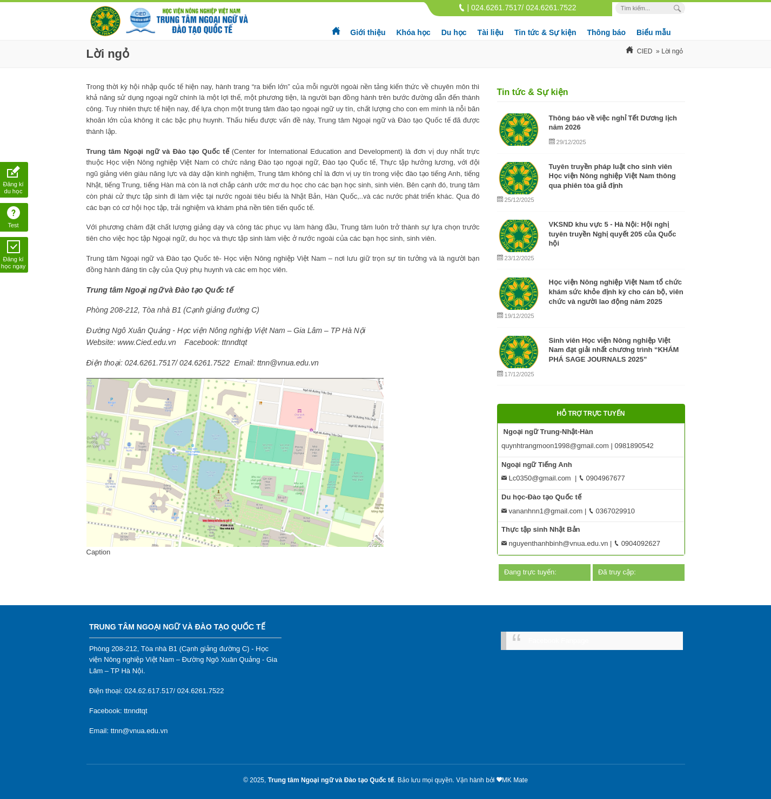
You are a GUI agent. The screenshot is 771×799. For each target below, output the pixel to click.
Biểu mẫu (653, 32)
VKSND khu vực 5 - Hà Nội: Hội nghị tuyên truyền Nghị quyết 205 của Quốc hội (612, 233)
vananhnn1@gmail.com (541, 511)
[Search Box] (679, 8)
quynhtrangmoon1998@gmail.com (555, 446)
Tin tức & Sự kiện (545, 32)
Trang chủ (336, 27)
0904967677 (602, 478)
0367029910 (611, 511)
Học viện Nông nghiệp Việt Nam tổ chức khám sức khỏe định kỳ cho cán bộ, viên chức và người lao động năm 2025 (616, 291)
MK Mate (515, 780)
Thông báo (606, 32)
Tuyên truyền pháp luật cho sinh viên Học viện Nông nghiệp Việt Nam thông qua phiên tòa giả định (612, 175)
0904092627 (637, 543)
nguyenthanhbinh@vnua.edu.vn (554, 543)
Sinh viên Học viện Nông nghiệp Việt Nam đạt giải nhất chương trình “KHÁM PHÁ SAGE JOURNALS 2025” (614, 349)
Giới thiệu (367, 32)
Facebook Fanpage (558, 641)
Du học (454, 32)
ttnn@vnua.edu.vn (139, 731)
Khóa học (413, 32)
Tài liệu (491, 32)
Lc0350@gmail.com (536, 478)
